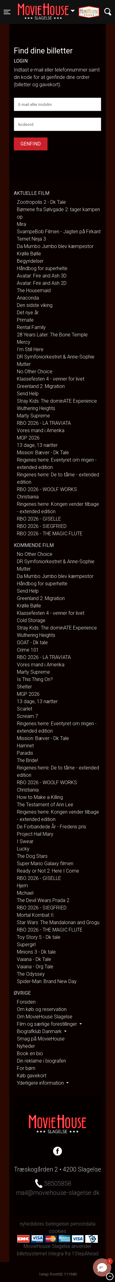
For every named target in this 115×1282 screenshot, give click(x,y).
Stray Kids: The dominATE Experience (57, 401)
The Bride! (27, 760)
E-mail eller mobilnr (35, 104)
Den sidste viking (34, 305)
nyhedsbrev (32, 1224)
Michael (25, 893)
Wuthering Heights (36, 408)
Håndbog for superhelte (42, 268)
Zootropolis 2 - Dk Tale (41, 202)
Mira (21, 224)
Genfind (31, 144)
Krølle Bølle (29, 254)
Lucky (23, 849)
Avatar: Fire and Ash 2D (42, 283)
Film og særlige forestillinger (47, 1024)
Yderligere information (41, 1083)
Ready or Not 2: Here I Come (48, 871)
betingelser (57, 1224)
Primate (25, 320)
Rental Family (31, 327)
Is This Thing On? (35, 679)
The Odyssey (31, 974)
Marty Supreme (33, 416)
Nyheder (26, 1046)
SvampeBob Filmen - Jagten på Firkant (59, 231)
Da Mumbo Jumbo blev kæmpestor (55, 246)
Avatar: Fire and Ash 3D (42, 276)
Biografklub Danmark (40, 1031)
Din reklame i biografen (41, 1061)
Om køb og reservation (42, 1009)
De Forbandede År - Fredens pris (51, 827)
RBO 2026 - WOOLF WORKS (47, 489)
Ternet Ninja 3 (31, 239)
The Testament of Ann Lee (45, 805)
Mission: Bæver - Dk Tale (43, 452)
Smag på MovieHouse (41, 1039)
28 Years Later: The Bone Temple (52, 335)
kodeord (25, 124)
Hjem (22, 886)
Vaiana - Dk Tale (34, 959)
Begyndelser (30, 261)
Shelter (24, 687)
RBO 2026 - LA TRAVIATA (44, 423)
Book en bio (30, 1053)
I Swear (25, 841)
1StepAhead (85, 1254)
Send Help (28, 394)
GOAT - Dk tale (32, 642)
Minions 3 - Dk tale (36, 952)
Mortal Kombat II (35, 915)
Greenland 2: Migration (41, 386)
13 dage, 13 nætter (37, 445)
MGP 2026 (28, 438)
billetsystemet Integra (40, 1254)
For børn (26, 1068)
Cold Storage (31, 620)
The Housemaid (34, 290)
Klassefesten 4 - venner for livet (50, 379)
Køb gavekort (31, 1076)
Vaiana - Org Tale (35, 967)
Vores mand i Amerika (40, 430)
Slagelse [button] (49, 8)
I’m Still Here (30, 349)
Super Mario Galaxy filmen (45, 863)
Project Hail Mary (35, 834)
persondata (83, 1224)
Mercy (23, 342)
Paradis (25, 753)
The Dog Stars (32, 856)
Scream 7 (27, 716)
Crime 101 (28, 650)
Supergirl (26, 944)
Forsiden (26, 1002)
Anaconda (28, 298)
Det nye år (28, 313)
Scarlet (24, 709)
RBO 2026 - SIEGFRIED (42, 526)
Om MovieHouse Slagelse (44, 1017)
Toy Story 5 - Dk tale (38, 937)
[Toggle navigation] (7, 12)
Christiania (28, 497)
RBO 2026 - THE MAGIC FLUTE (49, 533)
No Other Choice (34, 371)
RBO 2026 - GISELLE (39, 519)
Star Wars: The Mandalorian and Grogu (58, 922)
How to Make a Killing (40, 797)
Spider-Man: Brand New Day (47, 981)
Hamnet (25, 746)
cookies (57, 1231)
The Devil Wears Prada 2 (43, 900)
